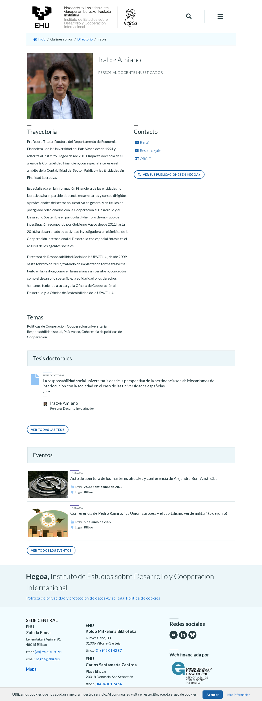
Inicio (39, 39)
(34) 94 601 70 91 (48, 651)
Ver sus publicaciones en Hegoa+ (169, 174)
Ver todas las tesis (47, 429)
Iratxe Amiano (64, 403)
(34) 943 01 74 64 (108, 684)
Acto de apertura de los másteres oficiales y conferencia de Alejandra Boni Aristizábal (144, 478)
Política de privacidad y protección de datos (65, 597)
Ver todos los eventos (51, 550)
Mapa (31, 669)
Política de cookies (143, 597)
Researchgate (148, 150)
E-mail (142, 142)
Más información (238, 695)
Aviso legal (115, 597)
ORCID (143, 158)
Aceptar (213, 695)
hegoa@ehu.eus (48, 659)
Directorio (85, 39)
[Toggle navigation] (220, 16)
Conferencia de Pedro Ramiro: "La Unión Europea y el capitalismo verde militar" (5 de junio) (148, 513)
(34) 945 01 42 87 (108, 650)
